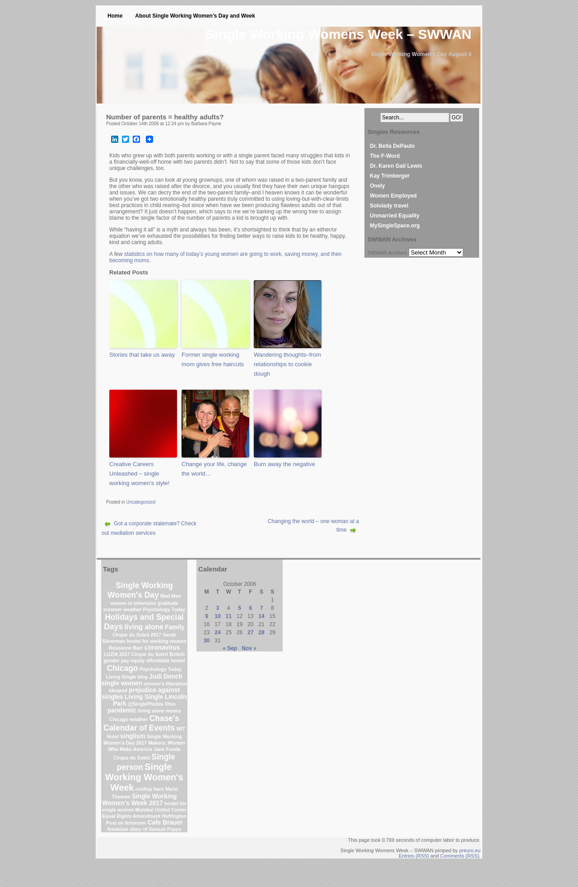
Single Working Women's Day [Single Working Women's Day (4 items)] (139, 590)
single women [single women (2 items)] (121, 683)
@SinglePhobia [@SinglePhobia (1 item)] (145, 704)
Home (114, 16)
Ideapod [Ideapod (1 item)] (118, 690)
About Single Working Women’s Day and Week (195, 16)
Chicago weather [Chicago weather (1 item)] (128, 719)
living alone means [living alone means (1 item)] (159, 710)
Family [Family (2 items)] (174, 627)
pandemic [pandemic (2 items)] (121, 710)
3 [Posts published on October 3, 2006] (217, 608)
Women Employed (393, 196)
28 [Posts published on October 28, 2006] (261, 632)
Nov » (249, 648)
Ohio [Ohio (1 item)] (170, 704)
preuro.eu (469, 850)
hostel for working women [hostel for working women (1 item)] (156, 641)
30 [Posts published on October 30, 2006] (207, 640)
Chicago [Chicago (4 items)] (122, 668)
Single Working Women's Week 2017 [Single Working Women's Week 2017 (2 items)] (140, 800)
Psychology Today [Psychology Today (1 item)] (164, 609)
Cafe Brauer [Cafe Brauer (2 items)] (165, 822)
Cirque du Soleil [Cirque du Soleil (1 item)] (131, 757)
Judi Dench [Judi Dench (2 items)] (165, 676)
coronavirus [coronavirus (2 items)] (162, 647)
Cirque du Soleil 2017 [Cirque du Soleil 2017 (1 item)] (136, 634)
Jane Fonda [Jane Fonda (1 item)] (167, 749)
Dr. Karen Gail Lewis (396, 166)
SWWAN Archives (387, 252)
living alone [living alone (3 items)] (143, 627)
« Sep (230, 648)
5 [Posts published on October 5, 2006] (239, 608)
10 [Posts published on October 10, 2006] (217, 616)
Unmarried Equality (395, 215)
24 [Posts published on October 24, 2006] (217, 632)
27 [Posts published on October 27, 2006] (250, 632)
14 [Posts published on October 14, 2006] (261, 616)
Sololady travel (389, 206)
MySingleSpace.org (395, 225)
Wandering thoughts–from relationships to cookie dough (287, 364)
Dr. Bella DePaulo (392, 146)
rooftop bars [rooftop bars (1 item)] (149, 789)
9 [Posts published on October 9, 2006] (206, 616)
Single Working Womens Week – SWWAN (338, 34)
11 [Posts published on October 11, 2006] (229, 616)
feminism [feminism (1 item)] (118, 829)
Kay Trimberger (390, 176)
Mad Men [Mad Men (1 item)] (170, 596)
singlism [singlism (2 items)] (132, 736)
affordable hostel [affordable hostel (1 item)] (165, 660)
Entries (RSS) (414, 856)
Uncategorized (140, 502)
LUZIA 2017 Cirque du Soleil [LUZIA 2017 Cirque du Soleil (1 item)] (136, 654)
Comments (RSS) (459, 856)
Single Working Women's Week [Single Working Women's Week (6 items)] (144, 777)
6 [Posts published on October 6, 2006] (250, 608)
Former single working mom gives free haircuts (213, 359)
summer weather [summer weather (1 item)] (122, 609)
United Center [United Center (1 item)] (170, 809)
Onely (377, 186)
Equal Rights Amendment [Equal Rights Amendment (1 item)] (131, 816)
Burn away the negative (284, 464)
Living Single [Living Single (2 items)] (144, 697)
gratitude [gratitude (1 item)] (168, 603)
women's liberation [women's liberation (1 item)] (165, 683)
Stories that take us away (142, 354)
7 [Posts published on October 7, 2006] (261, 608)
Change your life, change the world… (214, 469)
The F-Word (385, 156)
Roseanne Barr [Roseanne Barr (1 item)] (126, 648)
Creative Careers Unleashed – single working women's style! (139, 473)
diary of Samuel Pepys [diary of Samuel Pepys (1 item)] (156, 829)
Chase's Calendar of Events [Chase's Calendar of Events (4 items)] (141, 723)
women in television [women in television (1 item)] (133, 603)
